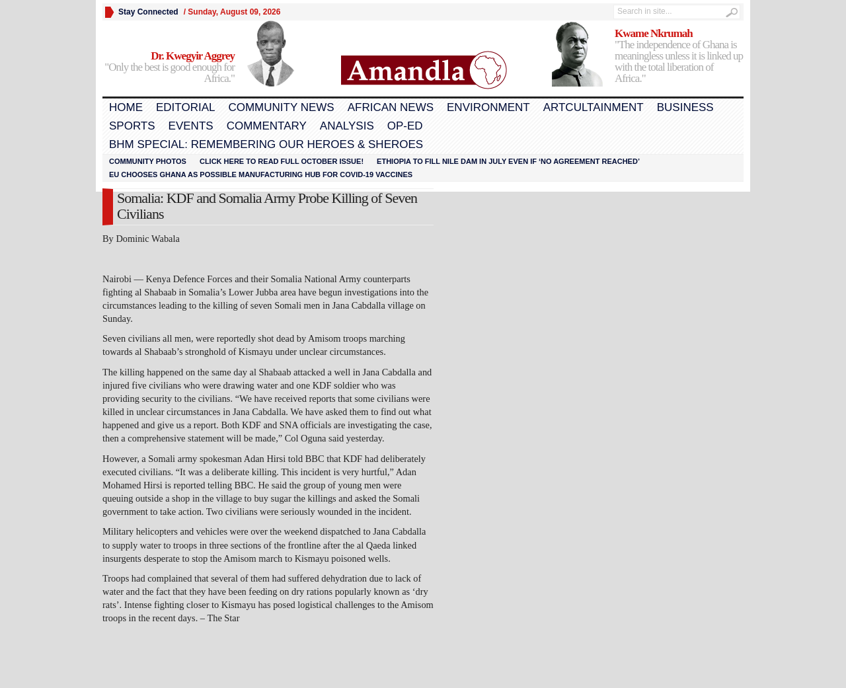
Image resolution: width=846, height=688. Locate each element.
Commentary (267, 126)
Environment (488, 107)
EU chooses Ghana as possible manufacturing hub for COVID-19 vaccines (260, 174)
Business (685, 107)
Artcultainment (593, 107)
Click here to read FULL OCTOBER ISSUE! (282, 161)
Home (126, 107)
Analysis (347, 126)
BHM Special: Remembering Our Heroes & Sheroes (266, 144)
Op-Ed (405, 126)
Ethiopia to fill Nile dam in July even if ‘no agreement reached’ (508, 161)
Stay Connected (148, 12)
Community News (281, 107)
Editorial (185, 107)
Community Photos (147, 161)
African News (391, 107)
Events (191, 126)
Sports (132, 126)
